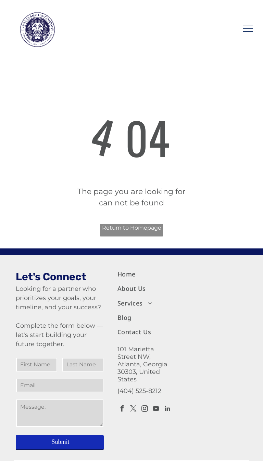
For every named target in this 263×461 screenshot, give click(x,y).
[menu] (248, 29)
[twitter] (133, 409)
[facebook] (122, 409)
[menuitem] (145, 274)
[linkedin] (167, 409)
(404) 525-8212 (139, 391)
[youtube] (156, 409)
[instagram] (145, 409)
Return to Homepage (131, 228)
